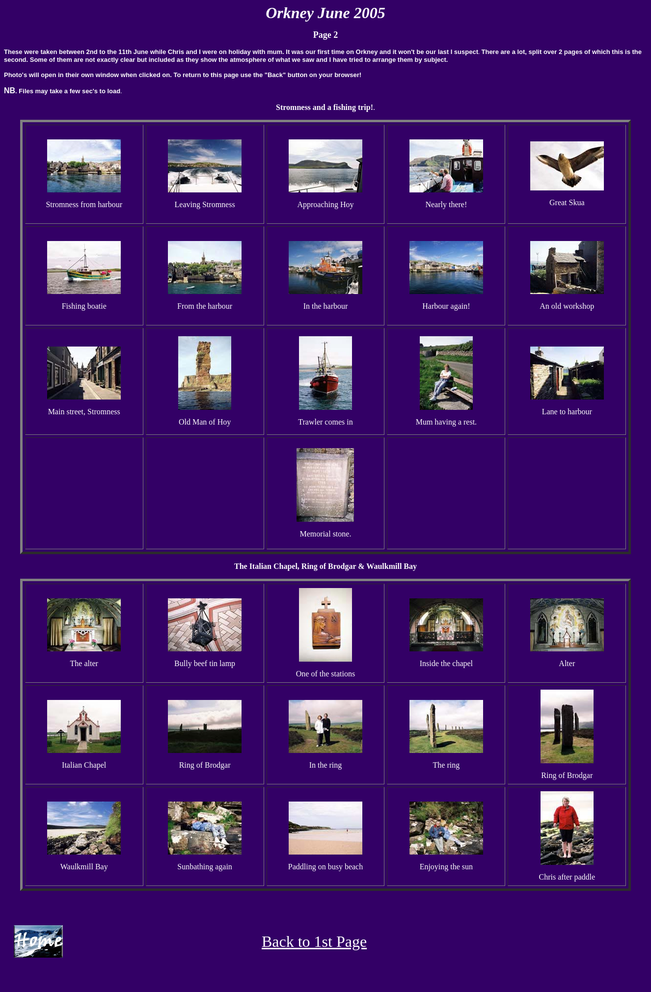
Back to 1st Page (314, 941)
